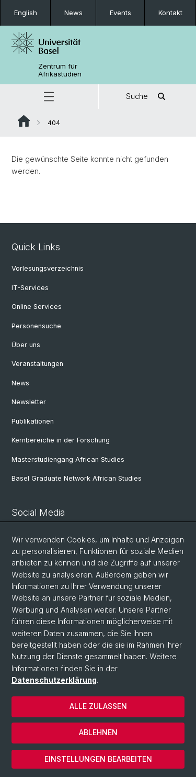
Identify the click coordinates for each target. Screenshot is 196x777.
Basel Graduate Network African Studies (76, 478)
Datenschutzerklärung (54, 679)
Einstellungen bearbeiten (98, 758)
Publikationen (32, 421)
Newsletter (28, 402)
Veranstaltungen (37, 364)
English (25, 12)
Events (120, 12)
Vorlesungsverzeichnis (47, 268)
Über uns (25, 345)
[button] (49, 96)
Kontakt (170, 12)
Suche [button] (147, 97)
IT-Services (30, 288)
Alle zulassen (98, 706)
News (73, 12)
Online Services (36, 306)
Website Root (24, 121)
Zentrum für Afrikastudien (60, 70)
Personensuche (36, 326)
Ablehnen (98, 732)
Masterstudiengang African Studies (67, 459)
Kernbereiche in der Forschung (60, 440)
